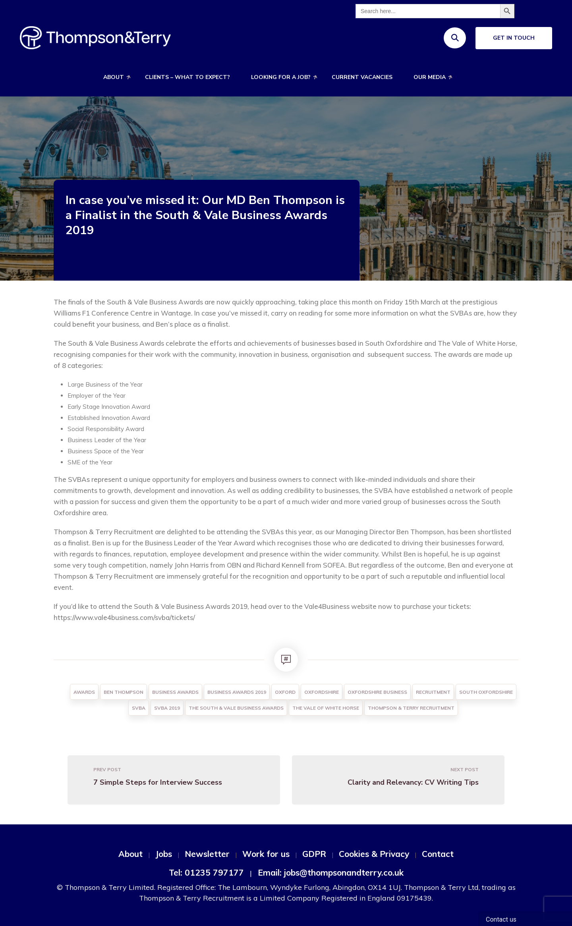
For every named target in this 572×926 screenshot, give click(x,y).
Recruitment (433, 692)
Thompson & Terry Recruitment (411, 708)
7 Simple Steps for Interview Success (157, 782)
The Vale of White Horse (325, 708)
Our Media (430, 77)
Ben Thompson (123, 692)
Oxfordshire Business (377, 692)
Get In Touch (514, 38)
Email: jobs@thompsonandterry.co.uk (331, 872)
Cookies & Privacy (374, 854)
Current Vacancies (362, 77)
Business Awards (175, 692)
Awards (84, 692)
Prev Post (107, 769)
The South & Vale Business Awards (236, 708)
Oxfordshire (321, 692)
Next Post (464, 769)
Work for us (266, 854)
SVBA (138, 708)
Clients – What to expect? (187, 77)
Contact (438, 854)
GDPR (314, 854)
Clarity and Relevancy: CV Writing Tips (413, 782)
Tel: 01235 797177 (206, 872)
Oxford (285, 692)
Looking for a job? (281, 77)
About (113, 77)
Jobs (163, 854)
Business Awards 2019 (236, 692)
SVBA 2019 (167, 708)
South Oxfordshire (486, 692)
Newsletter (207, 854)
